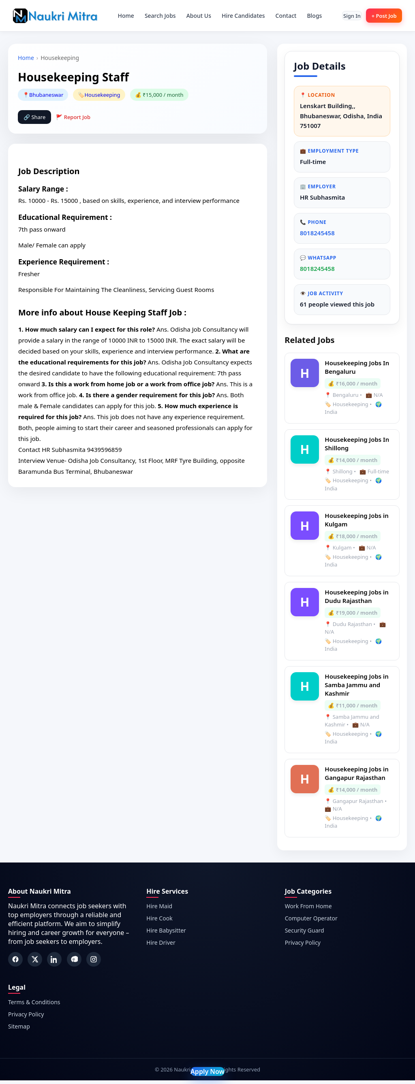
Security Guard (304, 934)
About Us (193, 15)
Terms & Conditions (34, 1005)
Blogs (309, 15)
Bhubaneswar (46, 94)
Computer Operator (311, 922)
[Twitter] (35, 963)
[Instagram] (93, 963)
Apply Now (207, 1071)
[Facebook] (15, 963)
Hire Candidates (238, 15)
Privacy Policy (303, 946)
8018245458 (318, 235)
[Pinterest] (74, 963)
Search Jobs (155, 15)
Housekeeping (102, 94)
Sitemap (19, 1030)
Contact (280, 15)
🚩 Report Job (73, 117)
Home (121, 15)
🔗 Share (34, 117)
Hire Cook (159, 922)
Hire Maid (159, 910)
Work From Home (308, 910)
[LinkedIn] (54, 963)
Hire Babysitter (166, 934)
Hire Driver (160, 946)
